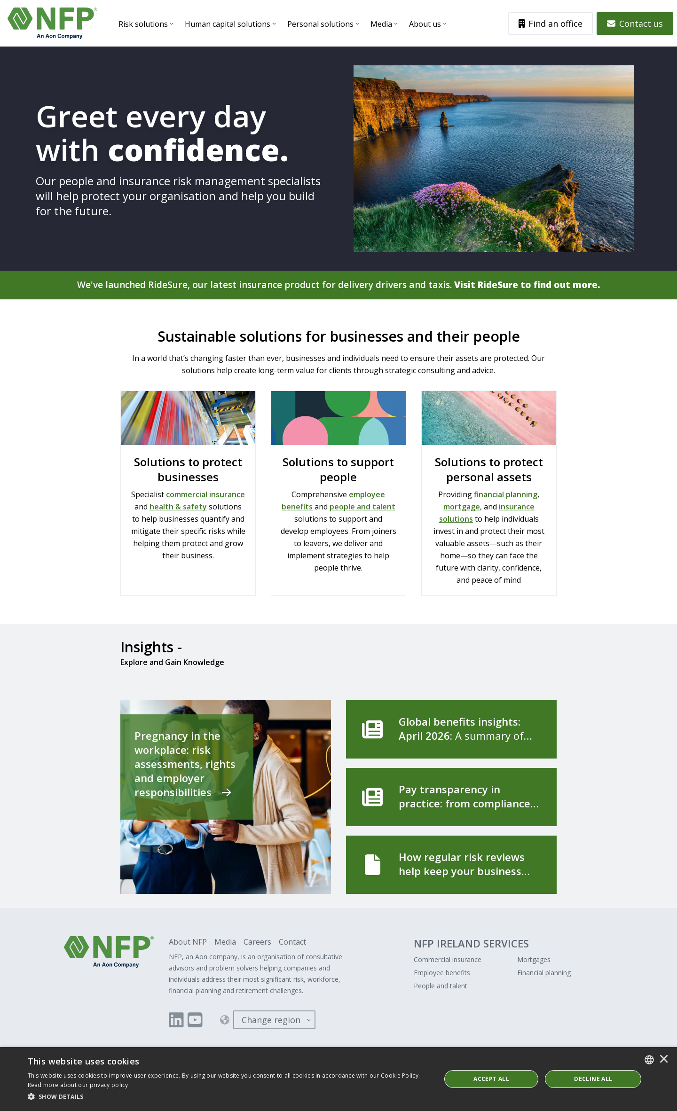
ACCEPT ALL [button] (491, 1079)
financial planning (505, 495)
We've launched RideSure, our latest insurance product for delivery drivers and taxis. (339, 285)
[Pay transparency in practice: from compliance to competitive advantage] (451, 797)
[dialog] (338, 1079)
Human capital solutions (229, 24)
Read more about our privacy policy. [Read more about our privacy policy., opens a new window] (79, 1085)
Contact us (635, 23)
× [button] (664, 1059)
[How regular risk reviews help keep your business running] (451, 865)
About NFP (188, 942)
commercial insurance (205, 495)
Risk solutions (144, 24)
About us (426, 24)
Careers (257, 942)
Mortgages (534, 959)
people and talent (362, 507)
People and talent (440, 986)
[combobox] (649, 1059)
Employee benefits (442, 973)
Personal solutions (322, 24)
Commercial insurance (447, 959)
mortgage (461, 507)
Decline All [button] (593, 1079)
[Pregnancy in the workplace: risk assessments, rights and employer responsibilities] (225, 797)
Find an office (551, 23)
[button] (228, 1097)
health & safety (178, 507)
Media (383, 24)
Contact (292, 942)
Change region (271, 1020)
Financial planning (544, 973)
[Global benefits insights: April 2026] (451, 730)
